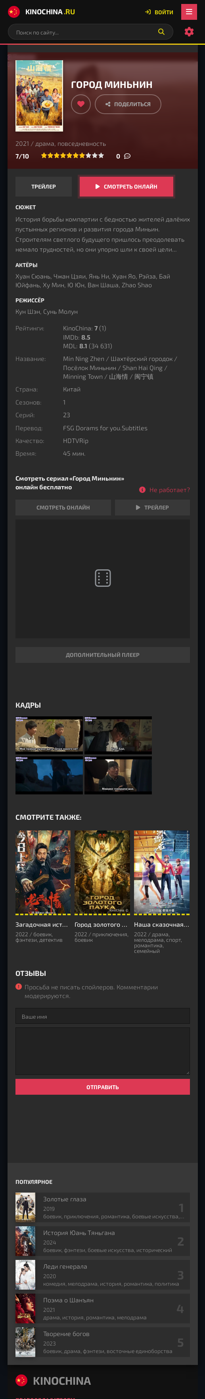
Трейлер (43, 186)
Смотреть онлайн (130, 186)
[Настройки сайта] (189, 32)
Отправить (102, 1087)
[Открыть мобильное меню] (189, 12)
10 (101, 155)
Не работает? (169, 489)
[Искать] (161, 32)
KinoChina (41, 12)
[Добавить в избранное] (81, 104)
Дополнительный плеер (103, 654)
